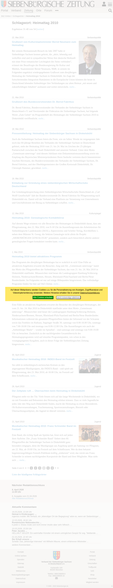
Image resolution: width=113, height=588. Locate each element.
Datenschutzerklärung (90, 293)
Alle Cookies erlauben (43, 297)
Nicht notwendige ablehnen (68, 297)
